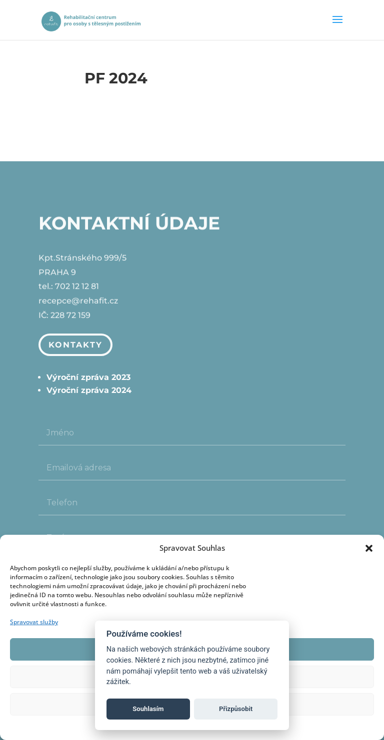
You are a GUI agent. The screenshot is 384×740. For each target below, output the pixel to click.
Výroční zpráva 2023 (88, 377)
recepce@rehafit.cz (78, 302)
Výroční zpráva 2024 (89, 390)
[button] (369, 548)
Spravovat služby (34, 622)
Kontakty (75, 345)
